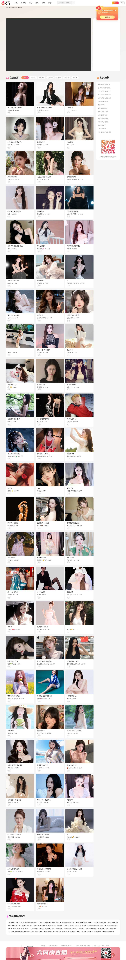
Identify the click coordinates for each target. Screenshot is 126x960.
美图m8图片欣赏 (103, 108)
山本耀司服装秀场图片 (104, 94)
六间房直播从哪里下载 (104, 91)
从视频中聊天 (102, 125)
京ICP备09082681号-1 (66, 946)
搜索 (73, 3)
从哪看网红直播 (102, 115)
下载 (43, 3)
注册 (122, 2)
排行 (30, 3)
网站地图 (29, 952)
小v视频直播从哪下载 (104, 88)
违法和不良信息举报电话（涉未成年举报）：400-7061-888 (56, 954)
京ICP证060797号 (53, 946)
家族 (49, 3)
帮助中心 (29, 954)
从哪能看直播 (102, 128)
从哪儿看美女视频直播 (104, 98)
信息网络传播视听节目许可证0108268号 (51, 948)
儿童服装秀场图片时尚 (104, 132)
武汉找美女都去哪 (103, 122)
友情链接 (29, 949)
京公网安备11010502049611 (83, 948)
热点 (10, 7)
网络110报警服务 (45, 951)
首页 (16, 3)
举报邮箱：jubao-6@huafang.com (84, 951)
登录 (115, 2)
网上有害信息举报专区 (99, 948)
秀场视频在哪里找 (103, 118)
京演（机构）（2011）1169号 (101, 946)
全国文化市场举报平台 (66, 951)
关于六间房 (30, 946)
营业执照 (43, 946)
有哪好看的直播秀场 (104, 84)
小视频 (23, 3)
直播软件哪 (101, 105)
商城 (36, 3)
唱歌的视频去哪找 (103, 111)
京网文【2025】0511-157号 (83, 946)
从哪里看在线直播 (103, 101)
